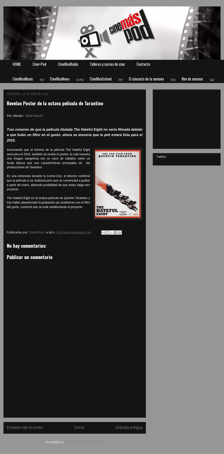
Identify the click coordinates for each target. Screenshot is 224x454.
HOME (17, 64)
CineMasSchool (101, 79)
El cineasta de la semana (146, 79)
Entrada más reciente (25, 428)
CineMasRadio (68, 64)
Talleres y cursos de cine (107, 64)
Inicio (79, 428)
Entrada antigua (129, 428)
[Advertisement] (75, 387)
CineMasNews (60, 79)
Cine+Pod (39, 64)
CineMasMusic (23, 79)
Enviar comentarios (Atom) (84, 442)
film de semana (192, 79)
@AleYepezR (34, 115)
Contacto (143, 64)
